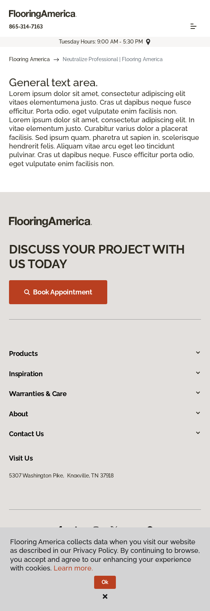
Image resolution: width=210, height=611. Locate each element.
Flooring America (29, 59)
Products (105, 353)
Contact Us (105, 434)
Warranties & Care (105, 394)
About (105, 414)
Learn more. (73, 568)
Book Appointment (58, 292)
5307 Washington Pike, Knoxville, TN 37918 (61, 476)
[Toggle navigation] (193, 26)
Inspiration (105, 374)
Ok (105, 582)
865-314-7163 (26, 27)
